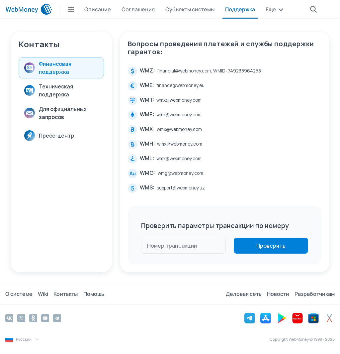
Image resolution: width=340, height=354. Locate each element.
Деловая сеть (244, 293)
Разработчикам (315, 293)
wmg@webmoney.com (180, 173)
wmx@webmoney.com (179, 100)
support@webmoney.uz (181, 187)
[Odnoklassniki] (33, 318)
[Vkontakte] (9, 318)
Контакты (65, 293)
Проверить (271, 245)
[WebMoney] (28, 9)
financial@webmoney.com (184, 70)
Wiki (43, 293)
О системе (19, 293)
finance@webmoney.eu (180, 85)
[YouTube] (45, 318)
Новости (278, 293)
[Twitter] (21, 318)
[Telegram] (57, 318)
